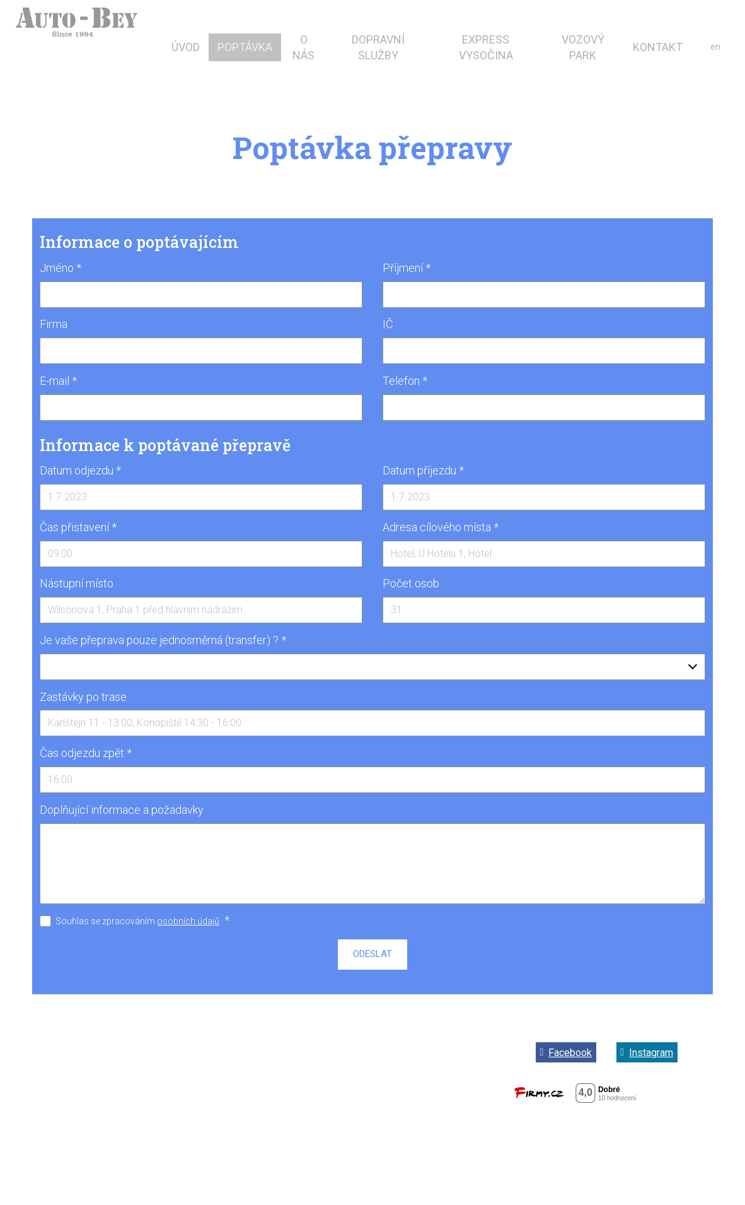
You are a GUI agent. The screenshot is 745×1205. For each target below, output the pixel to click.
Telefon (405, 380)
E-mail (58, 380)
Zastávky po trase (83, 696)
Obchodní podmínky (370, 1048)
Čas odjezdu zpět (86, 753)
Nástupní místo (76, 583)
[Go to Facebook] (566, 1052)
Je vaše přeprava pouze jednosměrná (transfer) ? (163, 640)
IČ (388, 324)
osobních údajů (188, 921)
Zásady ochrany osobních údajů (370, 1074)
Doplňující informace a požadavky (122, 809)
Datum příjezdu (423, 470)
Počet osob (411, 583)
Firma (53, 324)
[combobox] (372, 667)
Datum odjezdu (80, 470)
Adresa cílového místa (441, 527)
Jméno (60, 267)
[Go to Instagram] (647, 1052)
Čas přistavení (78, 527)
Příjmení (406, 267)
